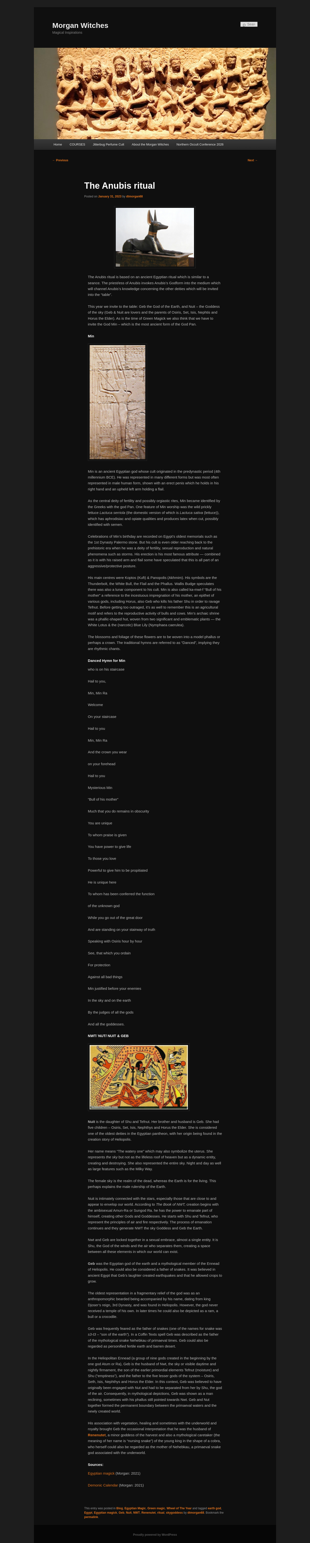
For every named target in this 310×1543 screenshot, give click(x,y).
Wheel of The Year (179, 1508)
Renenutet (148, 1512)
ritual (160, 1512)
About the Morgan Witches (150, 144)
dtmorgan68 (134, 196)
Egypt (88, 1512)
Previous (60, 160)
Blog (119, 1508)
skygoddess (174, 1512)
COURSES (77, 144)
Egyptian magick (105, 1512)
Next (253, 160)
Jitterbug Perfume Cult (108, 144)
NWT (136, 1512)
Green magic (156, 1508)
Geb (121, 1512)
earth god (214, 1508)
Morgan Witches (80, 25)
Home (58, 144)
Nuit (129, 1512)
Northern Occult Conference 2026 (200, 144)
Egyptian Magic (135, 1508)
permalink (91, 1517)
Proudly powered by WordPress (155, 1534)
